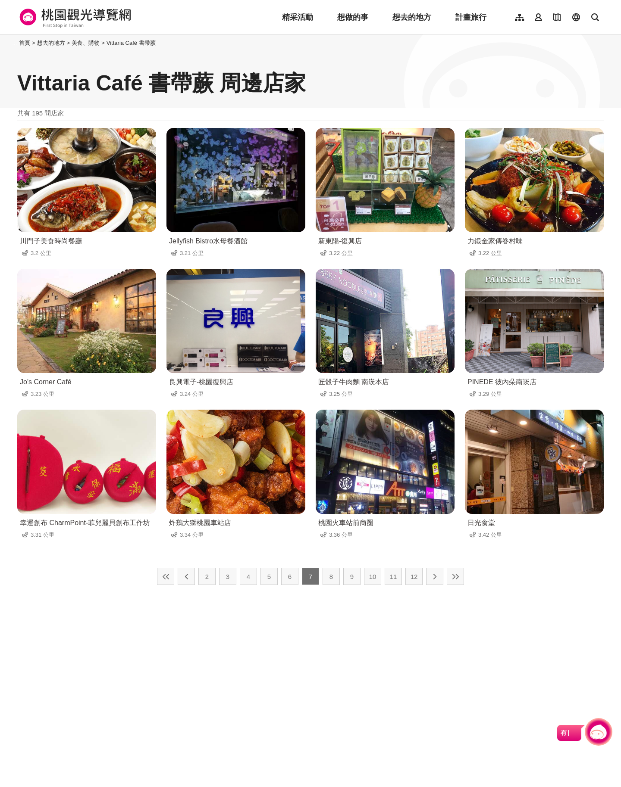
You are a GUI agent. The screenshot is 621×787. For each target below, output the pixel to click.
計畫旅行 (470, 17)
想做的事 (352, 17)
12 (414, 576)
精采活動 (297, 17)
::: (15, 43)
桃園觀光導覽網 (74, 17)
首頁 (24, 43)
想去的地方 (411, 17)
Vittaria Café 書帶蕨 (131, 43)
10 (372, 576)
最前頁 (165, 576)
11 (393, 576)
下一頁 (434, 576)
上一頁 (186, 576)
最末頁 (455, 576)
